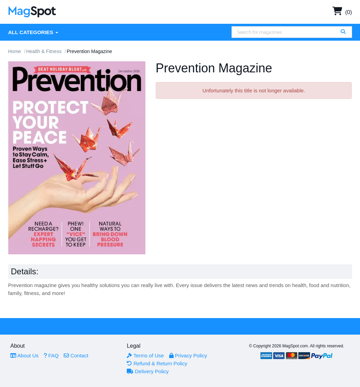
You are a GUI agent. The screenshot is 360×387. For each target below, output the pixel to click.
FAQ (51, 355)
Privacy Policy (188, 355)
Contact (76, 355)
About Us (24, 355)
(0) (342, 12)
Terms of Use (145, 355)
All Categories (33, 32)
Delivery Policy (148, 371)
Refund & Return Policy (157, 363)
